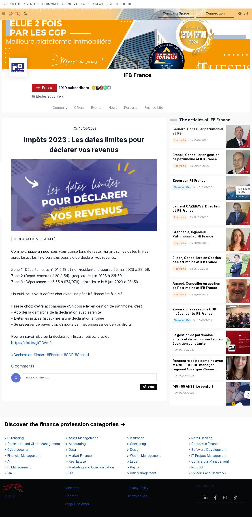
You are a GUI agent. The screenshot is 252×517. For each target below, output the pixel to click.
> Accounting (76, 444)
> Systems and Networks (207, 473)
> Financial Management (22, 455)
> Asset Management (82, 438)
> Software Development (207, 449)
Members (72, 488)
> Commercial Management (208, 461)
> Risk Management (141, 473)
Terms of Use (138, 496)
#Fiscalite (55, 354)
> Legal (132, 461)
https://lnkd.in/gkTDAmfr (31, 342)
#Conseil (82, 354)
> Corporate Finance (204, 444)
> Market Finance (79, 455)
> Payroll (133, 467)
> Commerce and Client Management (32, 444)
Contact (71, 496)
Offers (79, 107)
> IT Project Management (207, 455)
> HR (69, 473)
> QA (8, 473)
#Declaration (21, 354)
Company (60, 107)
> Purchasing (14, 438)
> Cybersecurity (16, 449)
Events (96, 107)
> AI (7, 461)
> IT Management (17, 467)
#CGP (69, 354)
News (112, 107)
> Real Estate (76, 461)
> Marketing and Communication (90, 467)
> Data (71, 449)
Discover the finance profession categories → (64, 424)
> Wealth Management (144, 455)
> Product (195, 467)
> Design (133, 449)
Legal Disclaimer (77, 504)
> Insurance (135, 438)
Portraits (131, 107)
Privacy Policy (138, 488)
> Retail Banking (200, 438)
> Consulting (136, 444)
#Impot (40, 354)
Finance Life (153, 107)
